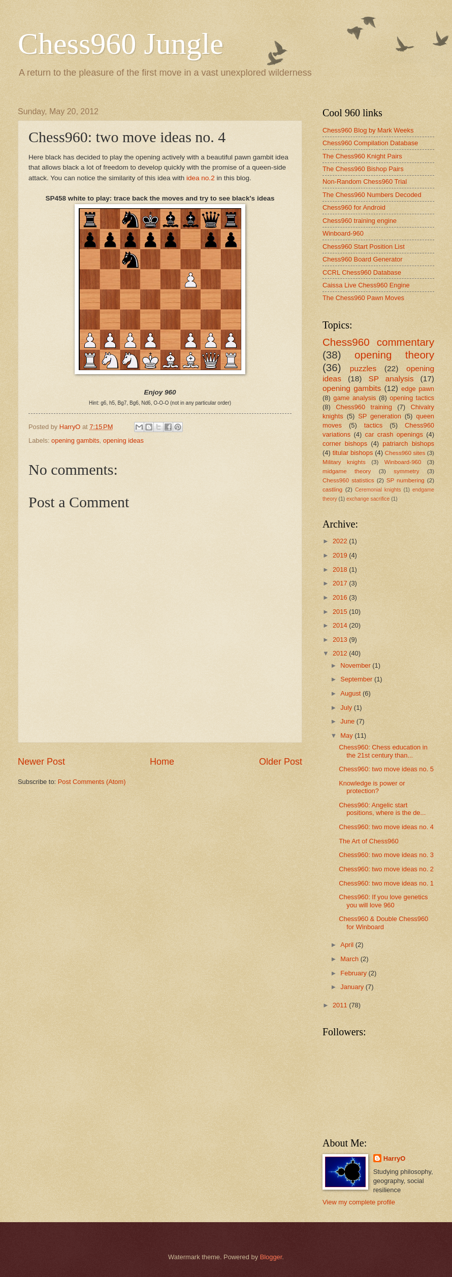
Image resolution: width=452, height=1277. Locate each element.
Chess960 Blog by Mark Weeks (367, 130)
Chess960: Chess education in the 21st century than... (383, 751)
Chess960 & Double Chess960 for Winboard (383, 922)
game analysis (354, 398)
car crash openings (394, 434)
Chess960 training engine (359, 220)
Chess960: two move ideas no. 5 (386, 769)
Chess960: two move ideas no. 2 (386, 869)
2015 (341, 611)
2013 (341, 639)
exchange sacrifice (368, 499)
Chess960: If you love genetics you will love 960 (383, 900)
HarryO (394, 1158)
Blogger (271, 1257)
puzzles (363, 368)
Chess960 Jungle (120, 43)
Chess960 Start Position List (363, 246)
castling (332, 489)
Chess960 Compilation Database (370, 143)
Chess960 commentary (378, 342)
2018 (341, 569)
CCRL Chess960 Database (361, 272)
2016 (341, 597)
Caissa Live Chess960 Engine (366, 285)
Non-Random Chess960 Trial (364, 181)
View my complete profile (358, 1202)
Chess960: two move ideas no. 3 (386, 855)
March (350, 959)
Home (162, 762)
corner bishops (344, 443)
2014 (341, 625)
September (357, 679)
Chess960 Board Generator (362, 259)
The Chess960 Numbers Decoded (372, 195)
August (351, 693)
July (346, 707)
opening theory (394, 355)
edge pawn (417, 388)
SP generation (379, 416)
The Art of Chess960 (368, 841)
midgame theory (346, 471)
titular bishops (353, 452)
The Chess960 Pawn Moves (363, 298)
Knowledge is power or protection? (372, 787)
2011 (341, 1005)
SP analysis (390, 378)
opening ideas (123, 440)
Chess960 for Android (353, 207)
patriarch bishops (408, 443)
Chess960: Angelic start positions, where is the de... (382, 808)
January (352, 987)
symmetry (406, 471)
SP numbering (405, 480)
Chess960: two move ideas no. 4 (386, 827)
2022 (341, 541)
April (347, 944)
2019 (341, 555)
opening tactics (412, 398)
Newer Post (41, 762)
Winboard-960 (343, 233)
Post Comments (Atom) (92, 781)
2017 (341, 583)
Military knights (344, 462)
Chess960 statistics (348, 480)
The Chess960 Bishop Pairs (363, 169)
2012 (341, 653)
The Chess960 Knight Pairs (362, 156)
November (356, 665)
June (348, 721)
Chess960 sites (405, 453)
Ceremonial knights (378, 490)
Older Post (280, 762)
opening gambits (75, 440)
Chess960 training (364, 407)
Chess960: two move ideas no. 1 (386, 883)
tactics (373, 425)
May (347, 735)
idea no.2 (200, 178)
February (354, 973)
